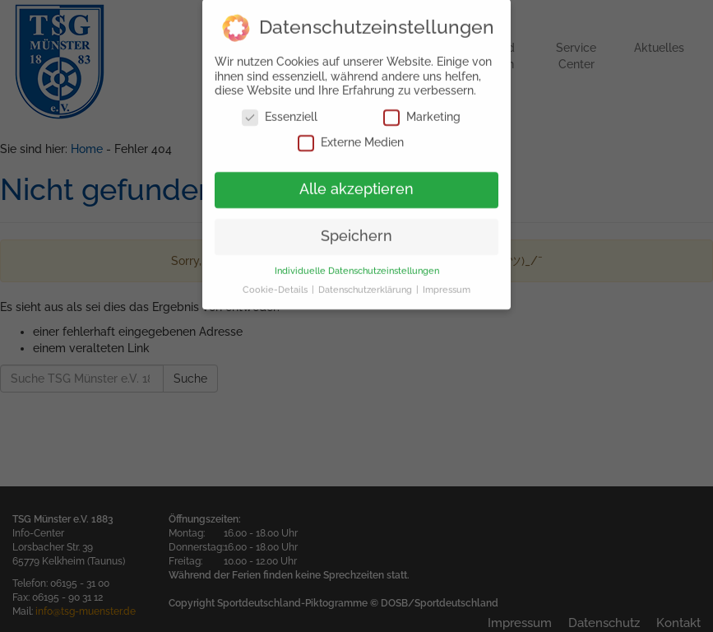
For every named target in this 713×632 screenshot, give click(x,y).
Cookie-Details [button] (276, 281)
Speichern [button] (356, 228)
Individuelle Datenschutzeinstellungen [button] (357, 262)
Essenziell (279, 109)
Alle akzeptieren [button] (356, 181)
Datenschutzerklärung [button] (366, 281)
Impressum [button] (446, 281)
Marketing (422, 109)
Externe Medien (351, 134)
